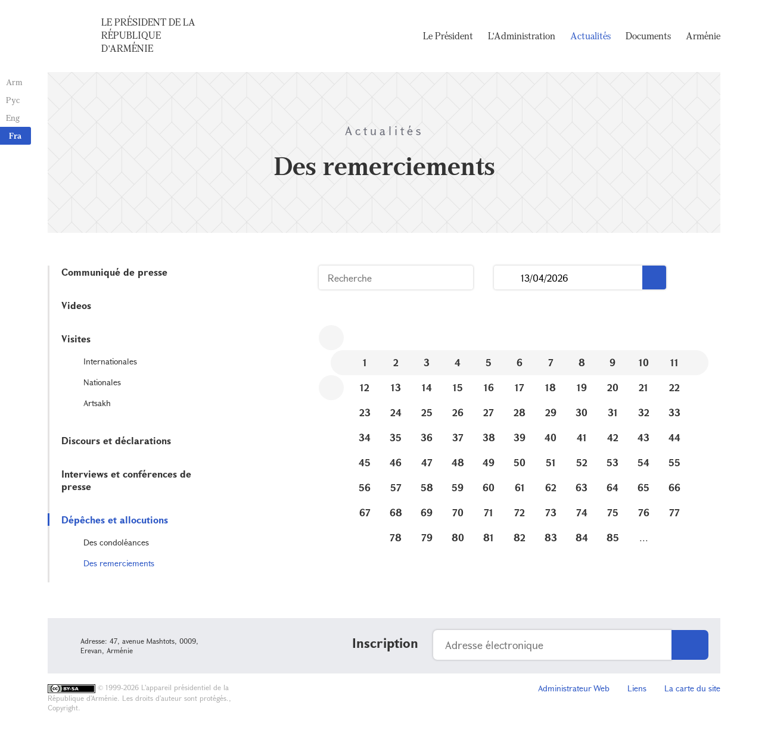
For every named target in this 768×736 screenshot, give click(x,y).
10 (644, 362)
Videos (76, 305)
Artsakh (97, 402)
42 (612, 437)
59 (458, 487)
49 (489, 462)
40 (550, 437)
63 (581, 487)
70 (458, 512)
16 (489, 387)
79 (427, 537)
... (507, 278)
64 (612, 487)
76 (643, 512)
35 (396, 437)
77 (674, 512)
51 (551, 462)
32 (643, 412)
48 (458, 462)
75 (612, 512)
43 (643, 437)
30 (581, 412)
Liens (636, 688)
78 (396, 537)
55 (674, 462)
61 (520, 487)
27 (488, 412)
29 (550, 412)
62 (550, 487)
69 (427, 512)
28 (520, 412)
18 (550, 387)
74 (581, 512)
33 (674, 412)
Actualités (590, 35)
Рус (13, 99)
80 (458, 537)
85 (613, 537)
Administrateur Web (574, 688)
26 (458, 412)
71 (488, 512)
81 (488, 537)
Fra (15, 135)
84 (582, 537)
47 (427, 462)
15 (458, 387)
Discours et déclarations (116, 440)
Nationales (102, 382)
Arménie (703, 35)
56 (365, 487)
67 (365, 512)
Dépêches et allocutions (114, 519)
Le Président (448, 35)
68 (396, 512)
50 (520, 462)
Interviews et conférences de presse (126, 479)
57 (396, 487)
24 (396, 412)
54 (643, 462)
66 (674, 487)
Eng (13, 117)
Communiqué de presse (114, 272)
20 (612, 387)
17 (519, 387)
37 (458, 437)
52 (581, 462)
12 (364, 387)
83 (551, 537)
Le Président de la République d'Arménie (148, 35)
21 (643, 387)
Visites (76, 338)
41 (582, 437)
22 (674, 387)
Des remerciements (118, 563)
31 (613, 412)
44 (674, 437)
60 (489, 487)
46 (396, 462)
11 (674, 362)
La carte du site (692, 688)
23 (365, 412)
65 (643, 487)
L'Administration (521, 35)
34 (365, 437)
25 (427, 412)
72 (519, 512)
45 (365, 462)
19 (582, 387)
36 (427, 437)
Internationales (110, 361)
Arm (14, 82)
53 (612, 462)
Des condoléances (116, 542)
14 (427, 387)
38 (489, 437)
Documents (648, 35)
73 (550, 512)
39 (520, 437)
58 (427, 487)
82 (520, 537)
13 (396, 387)
